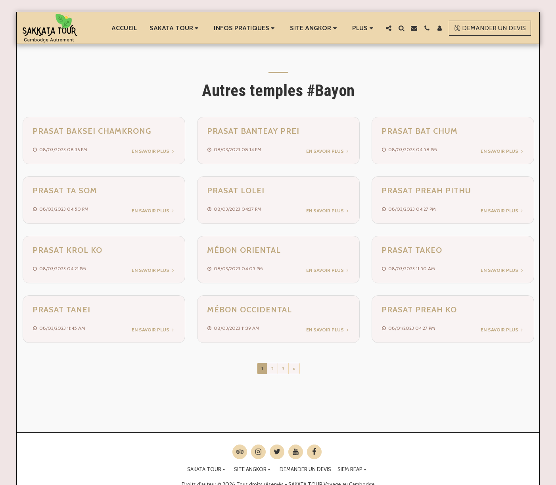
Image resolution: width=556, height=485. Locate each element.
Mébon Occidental (249, 309)
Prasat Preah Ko (419, 309)
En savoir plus (153, 151)
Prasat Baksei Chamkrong (92, 131)
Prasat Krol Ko (67, 250)
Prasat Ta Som (65, 190)
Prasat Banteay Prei (253, 131)
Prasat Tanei (61, 309)
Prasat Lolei (236, 190)
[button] (175, 28)
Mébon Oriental (244, 250)
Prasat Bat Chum (420, 131)
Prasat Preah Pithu (426, 190)
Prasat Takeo (412, 250)
